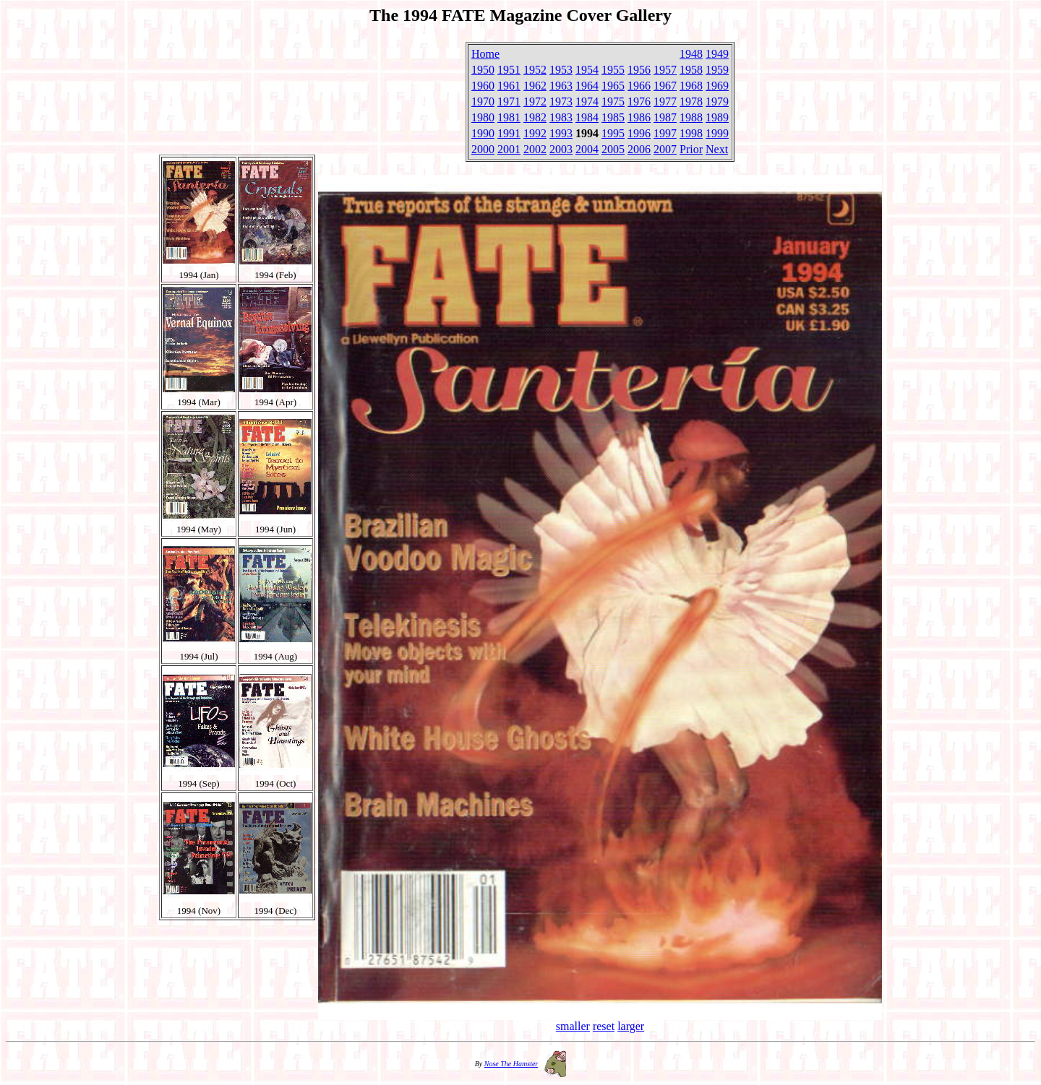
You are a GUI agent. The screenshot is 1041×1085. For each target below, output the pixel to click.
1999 (717, 133)
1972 (535, 101)
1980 (482, 117)
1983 (561, 117)
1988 (691, 117)
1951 (508, 70)
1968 (691, 85)
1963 (561, 85)
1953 (561, 70)
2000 (482, 149)
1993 (561, 133)
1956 (639, 70)
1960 (482, 85)
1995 (613, 133)
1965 (613, 85)
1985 (613, 117)
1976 (639, 101)
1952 (535, 70)
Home (485, 54)
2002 (535, 149)
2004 (587, 149)
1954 (587, 70)
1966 (639, 85)
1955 (613, 70)
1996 (639, 133)
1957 (665, 70)
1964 (587, 85)
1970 (482, 101)
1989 (717, 117)
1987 (665, 117)
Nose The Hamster (511, 1064)
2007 (665, 149)
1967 (665, 85)
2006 (639, 149)
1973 (561, 101)
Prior (691, 149)
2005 (613, 149)
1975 (613, 101)
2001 (508, 149)
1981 (508, 117)
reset (603, 1026)
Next (717, 149)
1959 (717, 70)
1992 (535, 133)
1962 (535, 85)
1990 (482, 133)
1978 (691, 101)
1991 (508, 133)
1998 (691, 133)
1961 (508, 85)
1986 (639, 117)
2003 (561, 149)
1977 (665, 101)
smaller (573, 1026)
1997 (665, 133)
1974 (587, 101)
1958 (691, 70)
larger (630, 1026)
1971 (508, 101)
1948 (691, 54)
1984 (587, 117)
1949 (717, 54)
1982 (535, 117)
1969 (717, 85)
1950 (482, 70)
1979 (717, 101)
